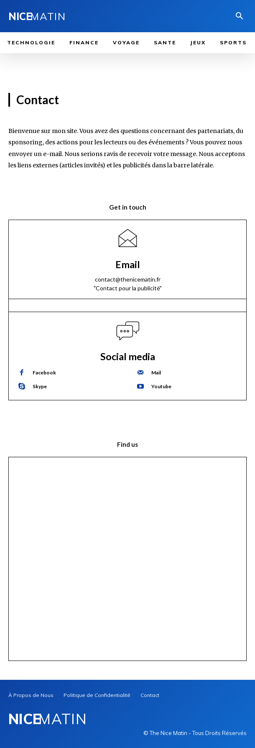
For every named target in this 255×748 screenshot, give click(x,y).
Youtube (161, 386)
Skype (40, 386)
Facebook (44, 372)
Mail (156, 372)
